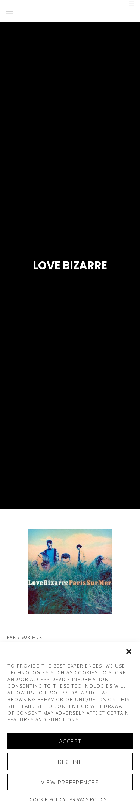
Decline (70, 761)
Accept (70, 741)
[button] (129, 651)
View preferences (70, 782)
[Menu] (129, 3)
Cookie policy (47, 799)
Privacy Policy (87, 799)
